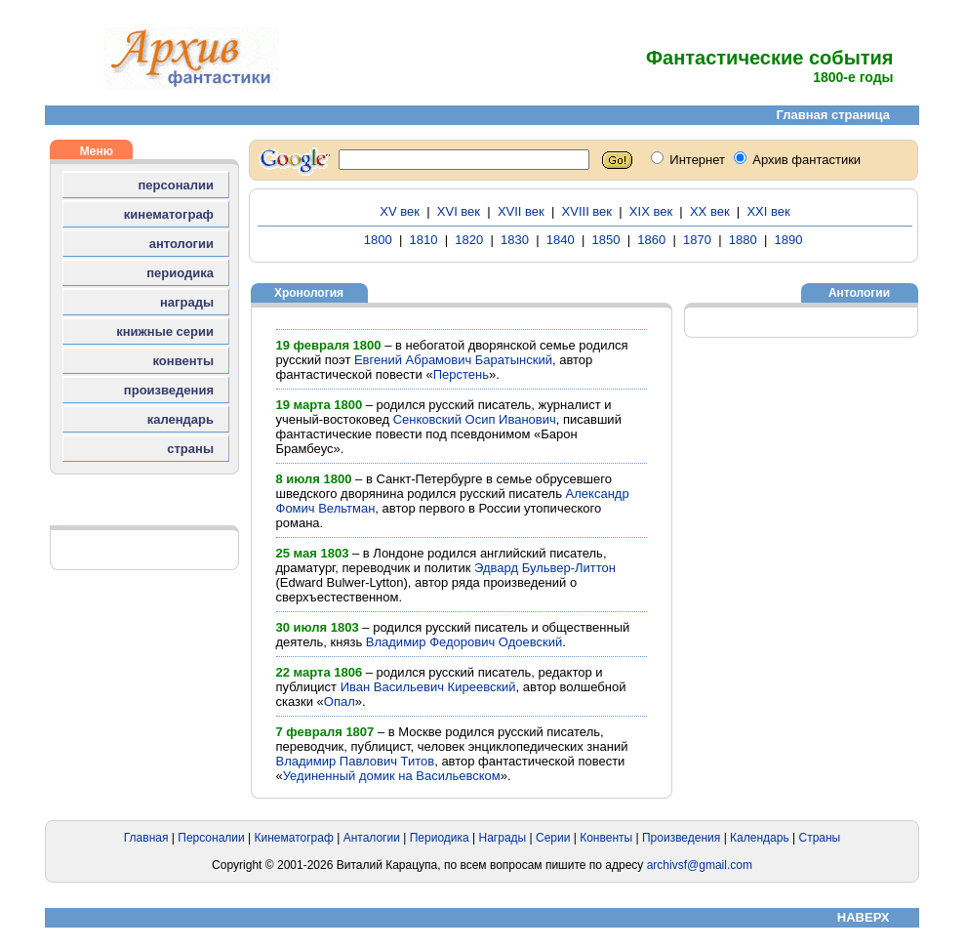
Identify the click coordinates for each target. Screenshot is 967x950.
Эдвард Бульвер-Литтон (545, 567)
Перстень (461, 374)
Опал (339, 701)
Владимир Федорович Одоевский (464, 642)
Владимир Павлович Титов (355, 761)
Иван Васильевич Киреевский (428, 687)
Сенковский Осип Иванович (474, 419)
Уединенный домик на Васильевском (392, 775)
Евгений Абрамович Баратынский (453, 359)
